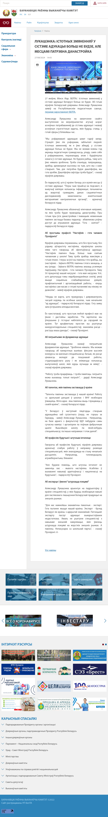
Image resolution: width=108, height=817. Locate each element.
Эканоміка (8, 55)
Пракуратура (8, 33)
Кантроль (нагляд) (11, 40)
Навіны (17, 23)
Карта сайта (102, 3)
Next (104, 620)
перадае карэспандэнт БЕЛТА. (60, 112)
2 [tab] (106, 644)
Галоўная (37, 31)
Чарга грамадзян (82, 579)
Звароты (58, 23)
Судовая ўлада (9, 61)
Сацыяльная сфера (8, 48)
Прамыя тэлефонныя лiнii (19, 595)
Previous (3, 620)
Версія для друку (37, 64)
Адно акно (73, 23)
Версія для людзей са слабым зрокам (5, 23)
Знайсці (79, 3)
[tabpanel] (54, 682)
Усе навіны (50, 550)
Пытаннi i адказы (16, 579)
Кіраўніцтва (43, 23)
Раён (29, 23)
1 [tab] (103, 644)
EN (25, 15)
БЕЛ (29, 15)
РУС (21, 15)
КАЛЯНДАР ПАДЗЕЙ (84, 594)
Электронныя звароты (52, 594)
